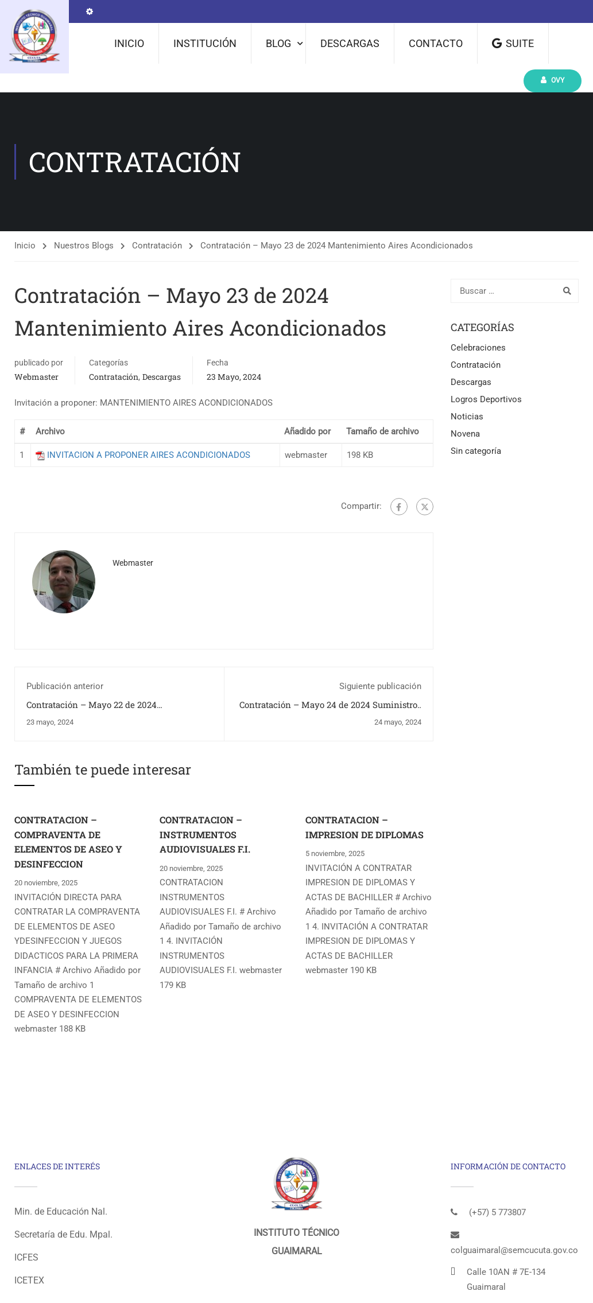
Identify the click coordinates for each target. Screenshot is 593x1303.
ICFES (26, 1257)
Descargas (349, 43)
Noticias (467, 416)
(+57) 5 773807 (497, 1212)
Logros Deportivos (486, 399)
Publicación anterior (64, 686)
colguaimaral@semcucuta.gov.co (514, 1250)
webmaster (36, 376)
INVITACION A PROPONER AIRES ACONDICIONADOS (148, 455)
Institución (205, 43)
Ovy (552, 80)
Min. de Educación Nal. (60, 1211)
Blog (278, 43)
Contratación (157, 245)
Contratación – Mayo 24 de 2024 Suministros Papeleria (330, 710)
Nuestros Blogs (84, 245)
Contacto (436, 43)
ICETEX (29, 1280)
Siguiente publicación (380, 686)
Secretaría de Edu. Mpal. (63, 1234)
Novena (465, 434)
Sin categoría (476, 451)
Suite (513, 43)
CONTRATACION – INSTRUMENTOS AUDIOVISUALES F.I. (205, 834)
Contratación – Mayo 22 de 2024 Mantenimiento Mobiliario (91, 710)
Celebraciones (478, 348)
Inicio (129, 43)
